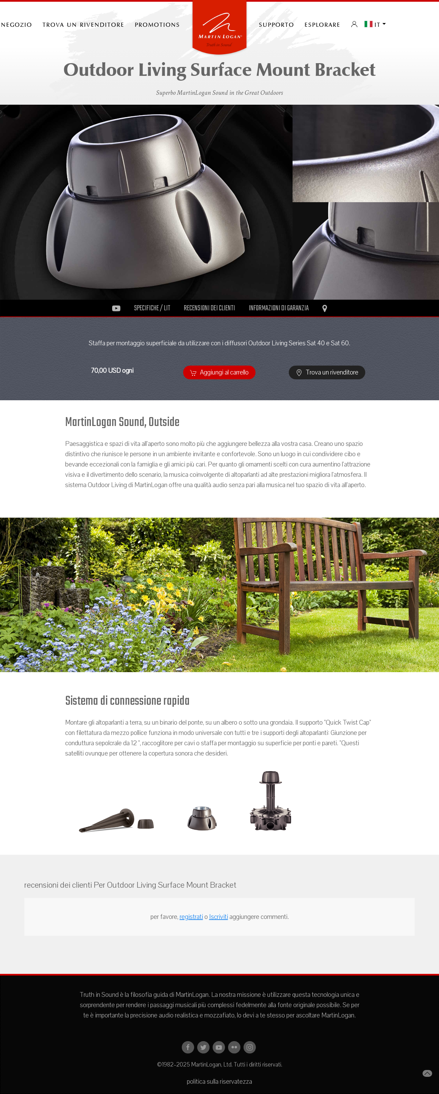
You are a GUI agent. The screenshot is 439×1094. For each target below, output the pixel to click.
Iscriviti (218, 916)
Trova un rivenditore (83, 24)
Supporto (276, 24)
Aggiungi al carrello (219, 372)
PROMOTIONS (157, 24)
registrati (191, 916)
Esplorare (323, 24)
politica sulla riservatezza (219, 1081)
